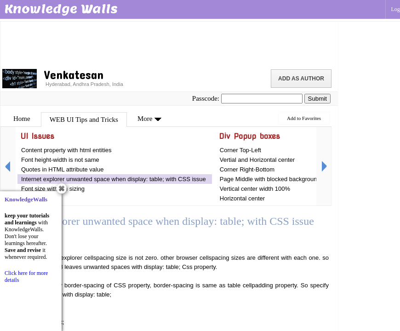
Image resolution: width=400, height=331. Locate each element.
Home (21, 118)
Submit (317, 98)
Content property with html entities (66, 150)
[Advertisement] (169, 43)
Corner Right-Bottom (247, 169)
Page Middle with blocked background (270, 179)
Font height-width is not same (60, 159)
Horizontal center (242, 198)
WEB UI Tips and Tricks (84, 119)
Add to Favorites (304, 118)
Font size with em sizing (53, 188)
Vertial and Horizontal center (257, 159)
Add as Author (301, 78)
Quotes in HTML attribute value (62, 169)
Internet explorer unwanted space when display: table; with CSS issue (113, 179)
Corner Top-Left (240, 150)
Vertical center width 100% (255, 188)
